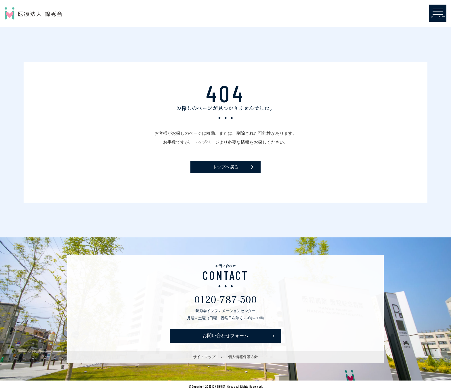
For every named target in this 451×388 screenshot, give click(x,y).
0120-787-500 (225, 298)
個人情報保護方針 (243, 357)
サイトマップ (204, 357)
